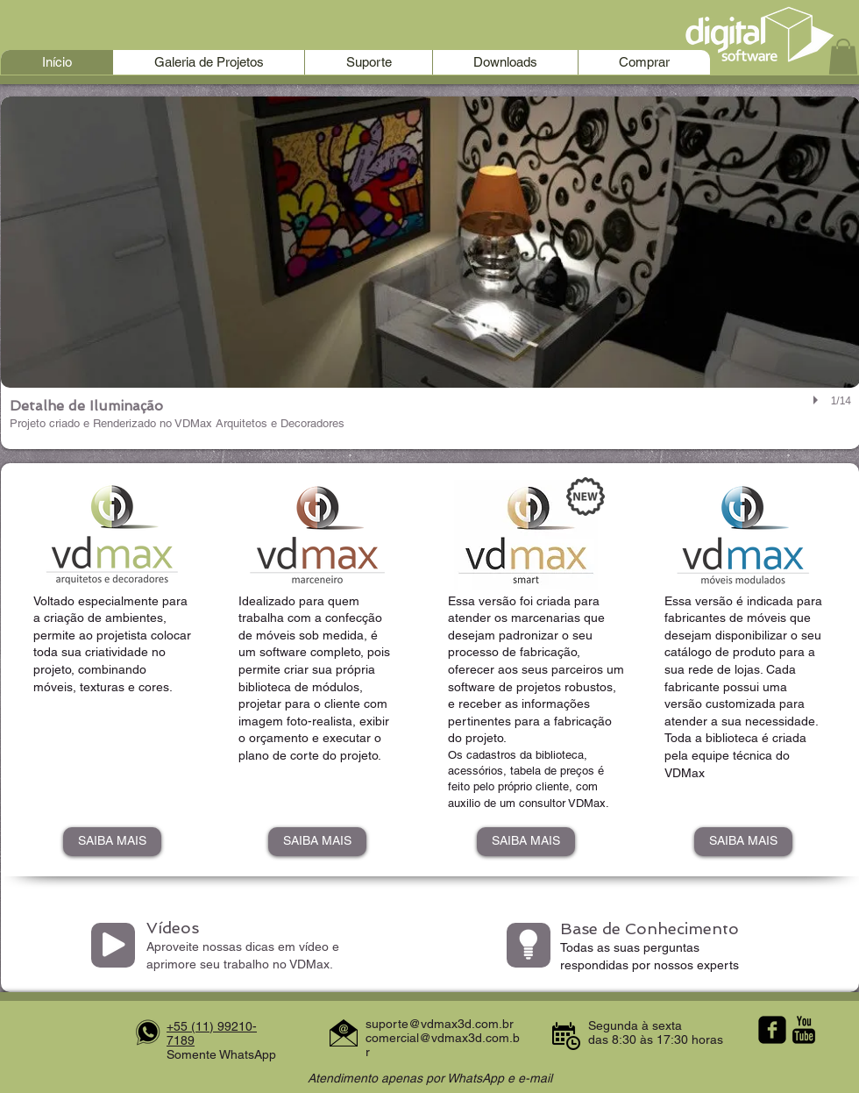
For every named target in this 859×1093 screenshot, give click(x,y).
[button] (843, 57)
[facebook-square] (772, 1030)
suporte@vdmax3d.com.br (440, 1024)
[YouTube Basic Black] (804, 1030)
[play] (818, 401)
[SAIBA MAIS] (112, 841)
